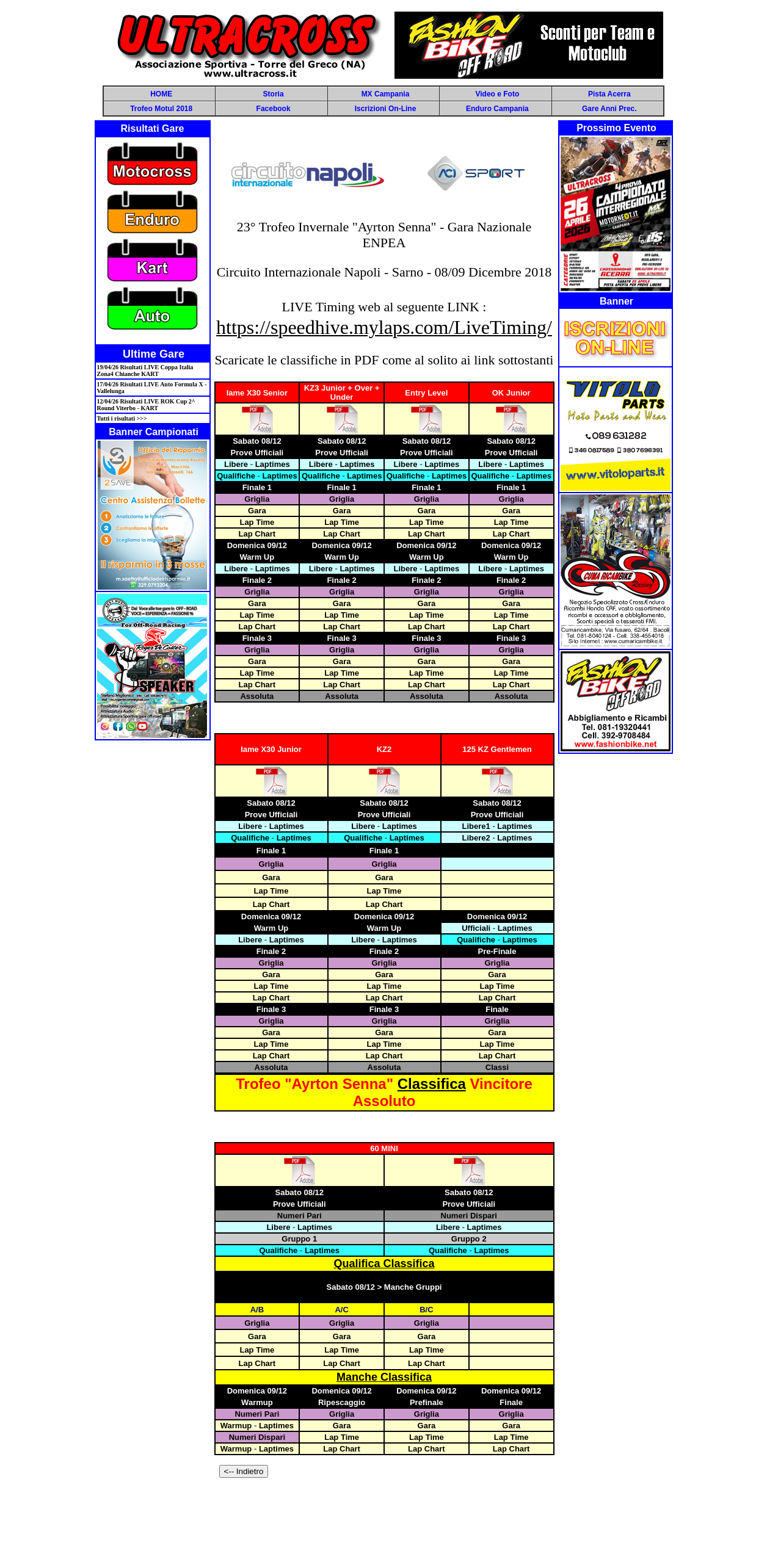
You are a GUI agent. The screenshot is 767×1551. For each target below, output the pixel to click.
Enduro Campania (497, 108)
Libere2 (476, 837)
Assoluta (257, 696)
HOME (161, 94)
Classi (497, 1067)
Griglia (256, 499)
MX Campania (386, 94)
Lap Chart (257, 533)
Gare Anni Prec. (609, 108)
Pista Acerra (609, 94)
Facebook (273, 108)
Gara (257, 510)
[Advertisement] (383, 1518)
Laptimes (272, 464)
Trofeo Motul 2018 (161, 108)
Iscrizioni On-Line (385, 108)
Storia (273, 94)
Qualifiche (236, 475)
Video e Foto (497, 94)
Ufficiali (476, 928)
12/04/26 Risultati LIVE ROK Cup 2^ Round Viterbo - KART (146, 404)
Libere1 (476, 826)
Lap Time (256, 522)
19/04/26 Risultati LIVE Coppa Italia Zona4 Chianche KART (145, 370)
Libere (236, 464)
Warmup (236, 1425)
